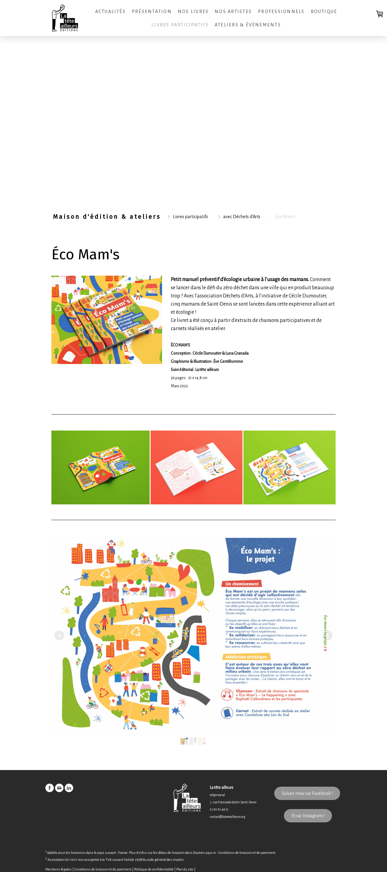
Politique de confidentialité (154, 869)
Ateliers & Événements (248, 24)
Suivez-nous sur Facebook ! (307, 793)
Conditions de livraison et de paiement (246, 853)
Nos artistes (233, 11)
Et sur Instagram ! (307, 815)
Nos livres (193, 11)
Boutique (324, 11)
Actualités (110, 11)
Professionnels (281, 11)
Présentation (152, 11)
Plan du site (185, 869)
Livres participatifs (180, 24)
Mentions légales (58, 869)
